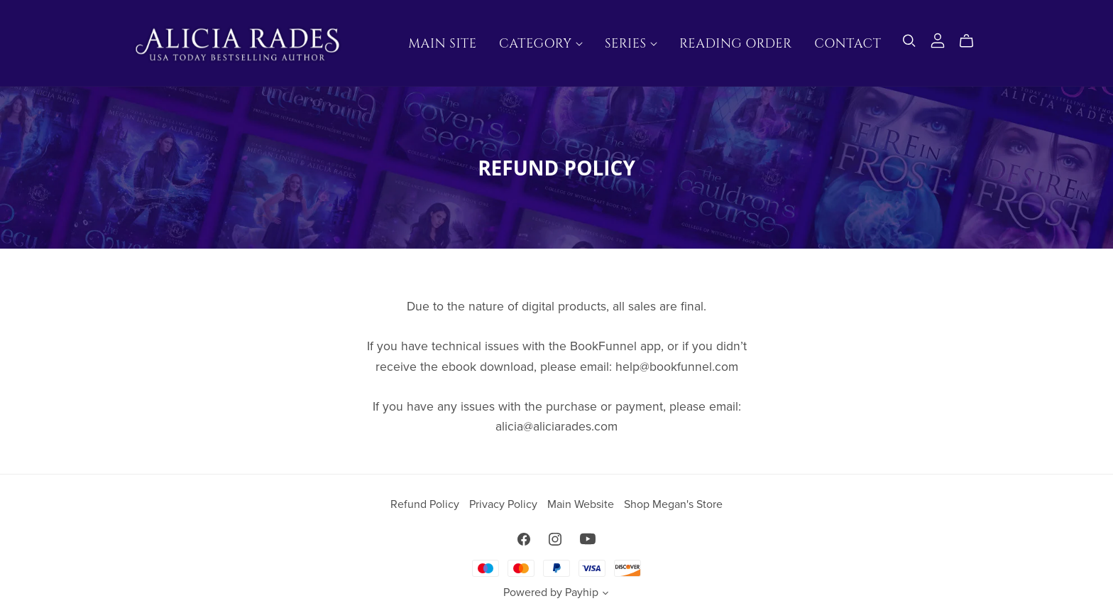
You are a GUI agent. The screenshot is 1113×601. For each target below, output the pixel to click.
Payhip (581, 592)
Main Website (582, 504)
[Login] (937, 40)
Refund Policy (426, 504)
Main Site (442, 44)
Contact (847, 44)
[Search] (909, 41)
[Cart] (972, 41)
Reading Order (735, 44)
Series (631, 44)
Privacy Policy (504, 504)
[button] (605, 595)
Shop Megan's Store (673, 504)
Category (541, 44)
